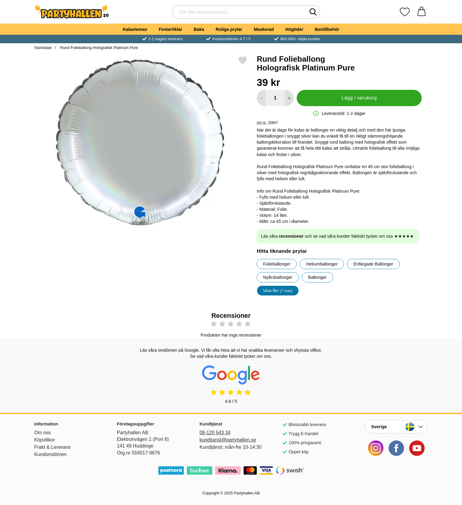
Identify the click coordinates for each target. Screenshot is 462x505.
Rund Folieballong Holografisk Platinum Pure (98, 47)
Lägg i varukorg (359, 97)
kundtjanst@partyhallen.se (228, 439)
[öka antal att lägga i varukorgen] (289, 98)
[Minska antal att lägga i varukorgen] (261, 98)
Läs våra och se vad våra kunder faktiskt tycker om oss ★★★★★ (337, 236)
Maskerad (264, 29)
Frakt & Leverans (52, 447)
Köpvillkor (44, 439)
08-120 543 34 (215, 432)
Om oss (42, 432)
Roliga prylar (229, 29)
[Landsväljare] (396, 426)
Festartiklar (170, 29)
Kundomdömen (50, 454)
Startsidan (43, 47)
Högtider (294, 29)
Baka (199, 29)
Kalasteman (135, 29)
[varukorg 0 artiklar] (421, 12)
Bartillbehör (327, 29)
